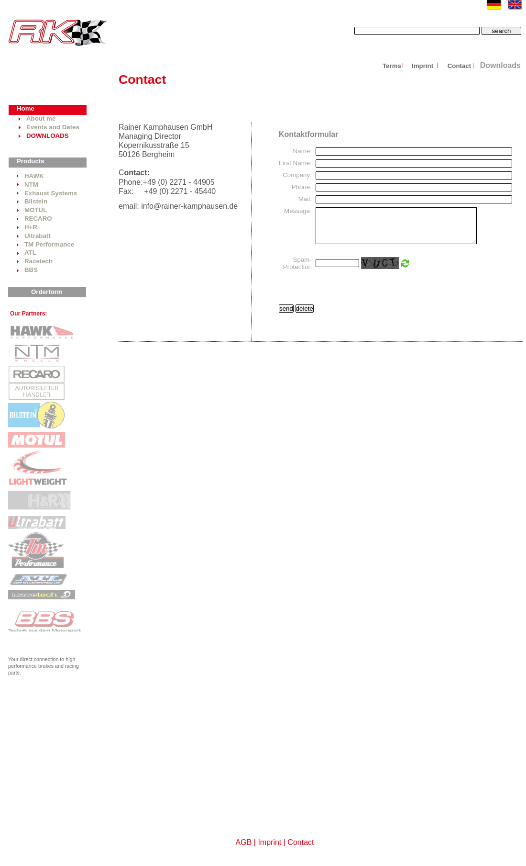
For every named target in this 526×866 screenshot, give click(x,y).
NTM (31, 184)
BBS (31, 269)
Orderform (47, 291)
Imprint (423, 65)
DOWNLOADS (47, 135)
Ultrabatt (37, 235)
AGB (244, 842)
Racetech (38, 261)
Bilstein (35, 201)
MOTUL (35, 210)
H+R (30, 227)
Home (25, 108)
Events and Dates (52, 127)
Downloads (500, 65)
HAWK (34, 176)
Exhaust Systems (50, 193)
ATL (30, 252)
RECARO (38, 218)
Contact (459, 65)
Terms (392, 65)
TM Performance (49, 244)
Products (30, 161)
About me (40, 118)
